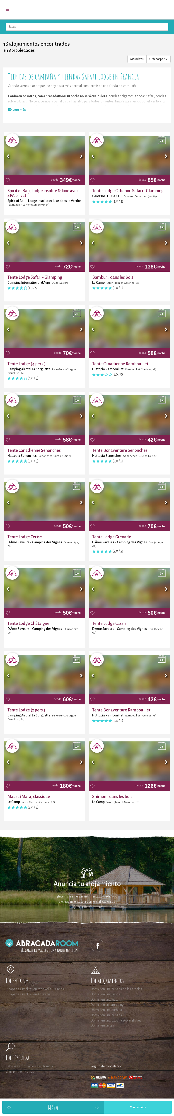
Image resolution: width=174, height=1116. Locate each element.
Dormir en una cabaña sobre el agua (116, 1020)
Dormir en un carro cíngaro (109, 1005)
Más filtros (137, 59)
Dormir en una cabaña (106, 1015)
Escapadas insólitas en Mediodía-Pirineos (34, 989)
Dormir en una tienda (105, 994)
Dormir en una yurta (104, 999)
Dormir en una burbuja (106, 1010)
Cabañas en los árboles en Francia (29, 1066)
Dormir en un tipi (102, 1025)
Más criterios (138, 1107)
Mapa (53, 1107)
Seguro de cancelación (106, 1066)
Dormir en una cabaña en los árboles (116, 989)
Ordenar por (158, 59)
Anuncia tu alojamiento (87, 884)
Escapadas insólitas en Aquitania (28, 994)
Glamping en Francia (19, 1071)
